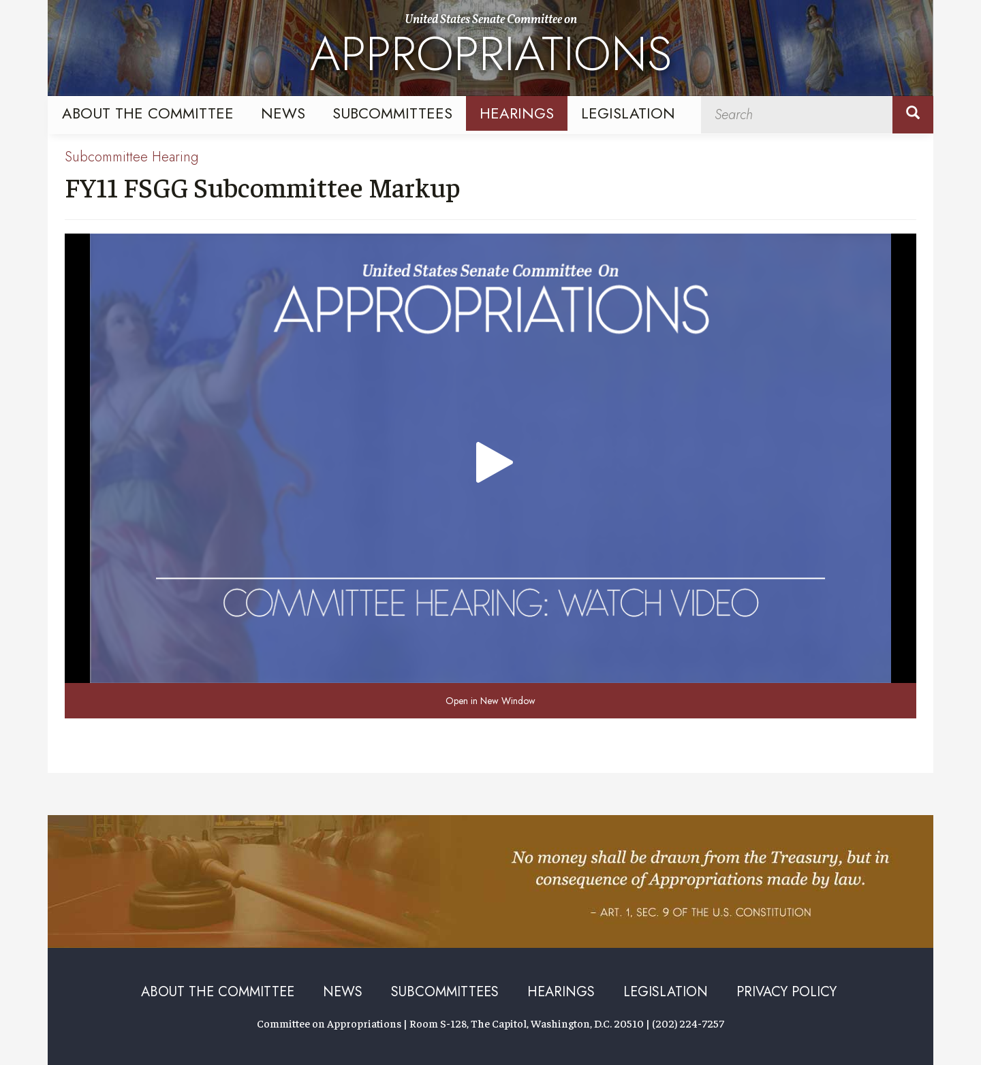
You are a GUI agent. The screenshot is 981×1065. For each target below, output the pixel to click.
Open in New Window (490, 701)
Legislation (628, 113)
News (283, 113)
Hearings (517, 113)
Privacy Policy (786, 992)
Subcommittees (392, 113)
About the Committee (148, 113)
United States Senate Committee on (491, 50)
